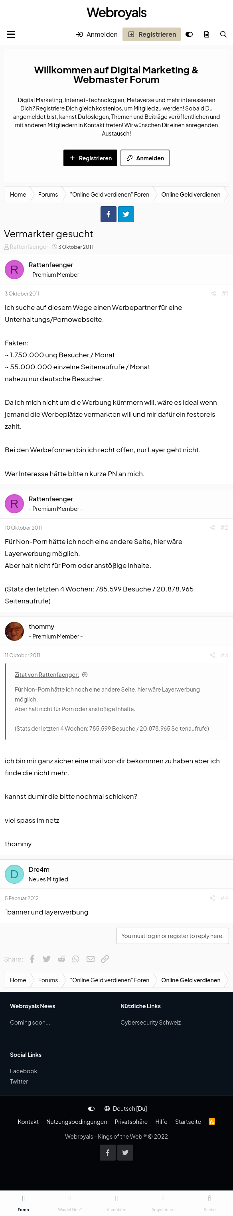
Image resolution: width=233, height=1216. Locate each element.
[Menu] (11, 34)
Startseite (188, 1121)
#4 (224, 897)
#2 (224, 527)
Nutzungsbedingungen (76, 1121)
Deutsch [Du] (126, 1108)
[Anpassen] (189, 34)
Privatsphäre (131, 1121)
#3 (224, 654)
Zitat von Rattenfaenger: (47, 674)
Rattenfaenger (29, 246)
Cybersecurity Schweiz (150, 1022)
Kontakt (28, 1121)
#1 (225, 293)
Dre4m (39, 869)
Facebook (23, 1070)
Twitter (19, 1081)
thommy (41, 626)
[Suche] (223, 34)
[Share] (214, 293)
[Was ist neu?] (206, 34)
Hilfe (161, 1121)
